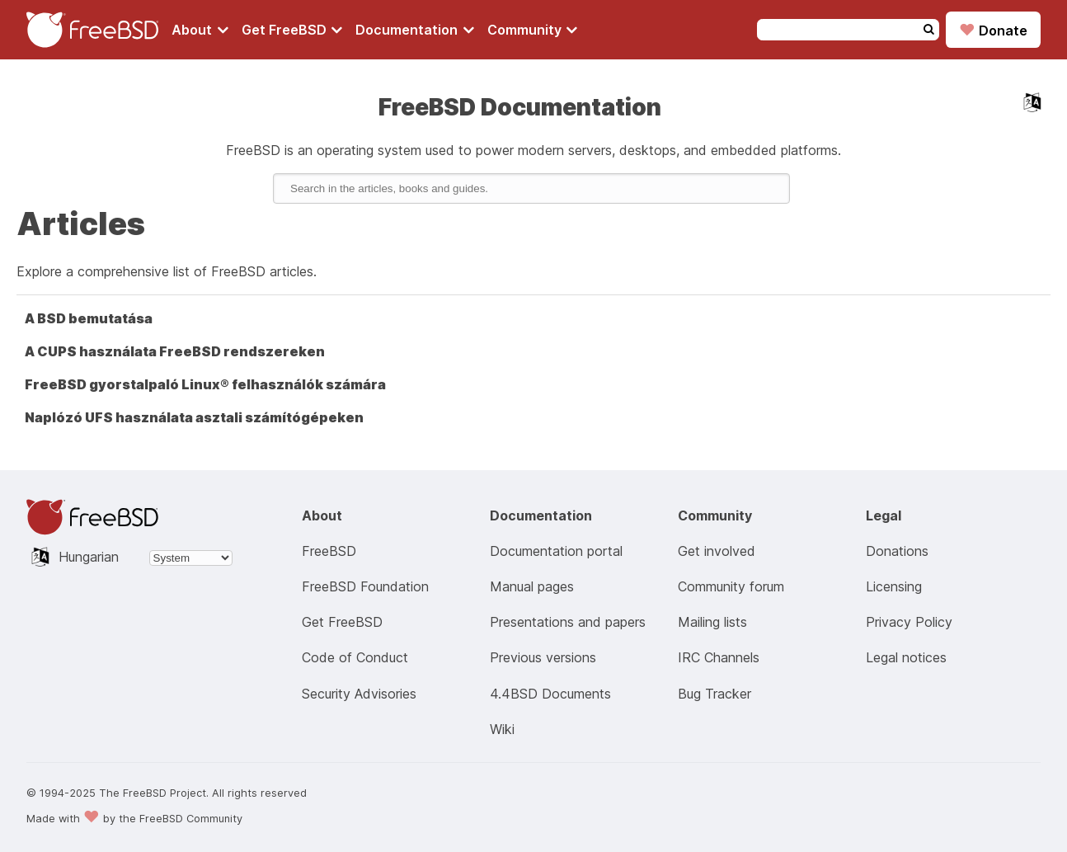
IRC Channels (718, 657)
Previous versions (543, 657)
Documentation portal (556, 551)
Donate (993, 30)
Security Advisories (359, 693)
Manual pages (532, 586)
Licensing (894, 586)
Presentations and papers (568, 622)
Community (532, 29)
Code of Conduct (355, 657)
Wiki (502, 729)
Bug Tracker (714, 693)
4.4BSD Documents (550, 693)
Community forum (731, 586)
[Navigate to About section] (200, 30)
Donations (897, 551)
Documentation (414, 29)
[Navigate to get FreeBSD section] (292, 30)
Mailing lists (712, 622)
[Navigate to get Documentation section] (414, 30)
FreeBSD (329, 551)
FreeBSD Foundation (365, 586)
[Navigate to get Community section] (532, 30)
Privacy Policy (909, 622)
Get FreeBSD (292, 29)
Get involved (716, 551)
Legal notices (906, 657)
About (200, 29)
